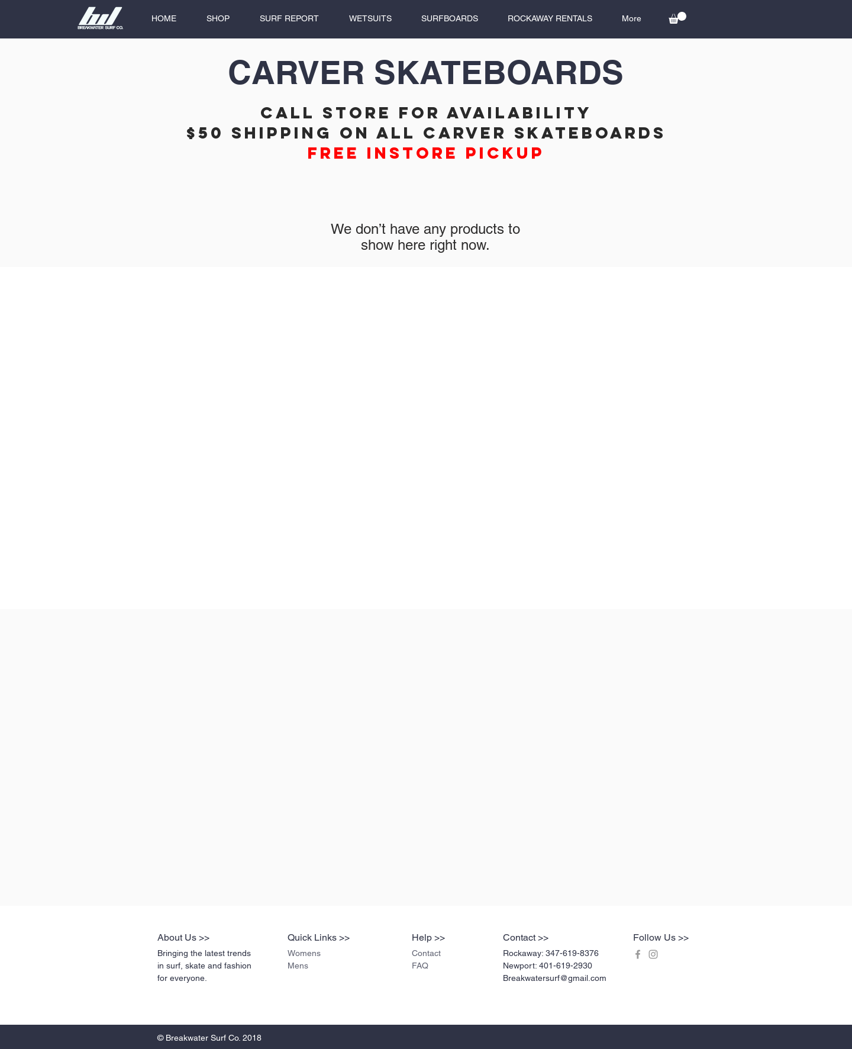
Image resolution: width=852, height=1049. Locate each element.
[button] (677, 18)
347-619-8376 (572, 953)
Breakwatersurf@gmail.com (554, 978)
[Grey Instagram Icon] (653, 954)
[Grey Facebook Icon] (638, 954)
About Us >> (183, 937)
